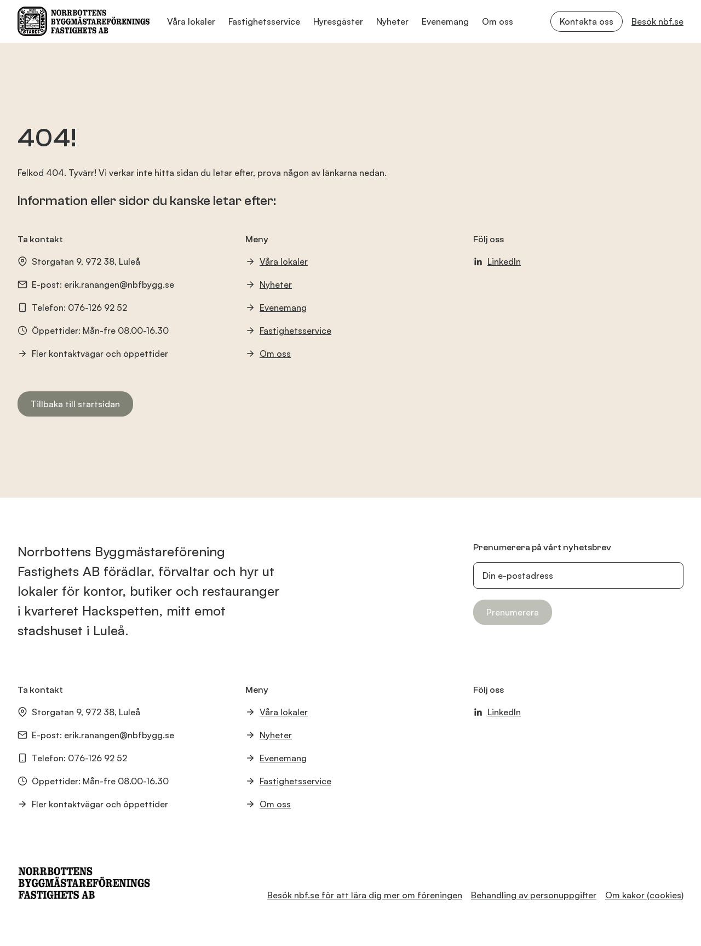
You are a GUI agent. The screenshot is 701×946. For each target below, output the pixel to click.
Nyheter (392, 21)
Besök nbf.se (657, 21)
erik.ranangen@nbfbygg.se (119, 284)
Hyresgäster (338, 21)
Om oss (497, 21)
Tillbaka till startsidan (75, 403)
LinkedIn (497, 261)
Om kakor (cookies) (644, 895)
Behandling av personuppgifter (533, 895)
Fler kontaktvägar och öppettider (93, 353)
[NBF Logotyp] (84, 21)
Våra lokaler (191, 21)
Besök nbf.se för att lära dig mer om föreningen (364, 895)
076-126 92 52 (97, 307)
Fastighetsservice (264, 21)
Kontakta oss (586, 21)
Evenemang (445, 21)
